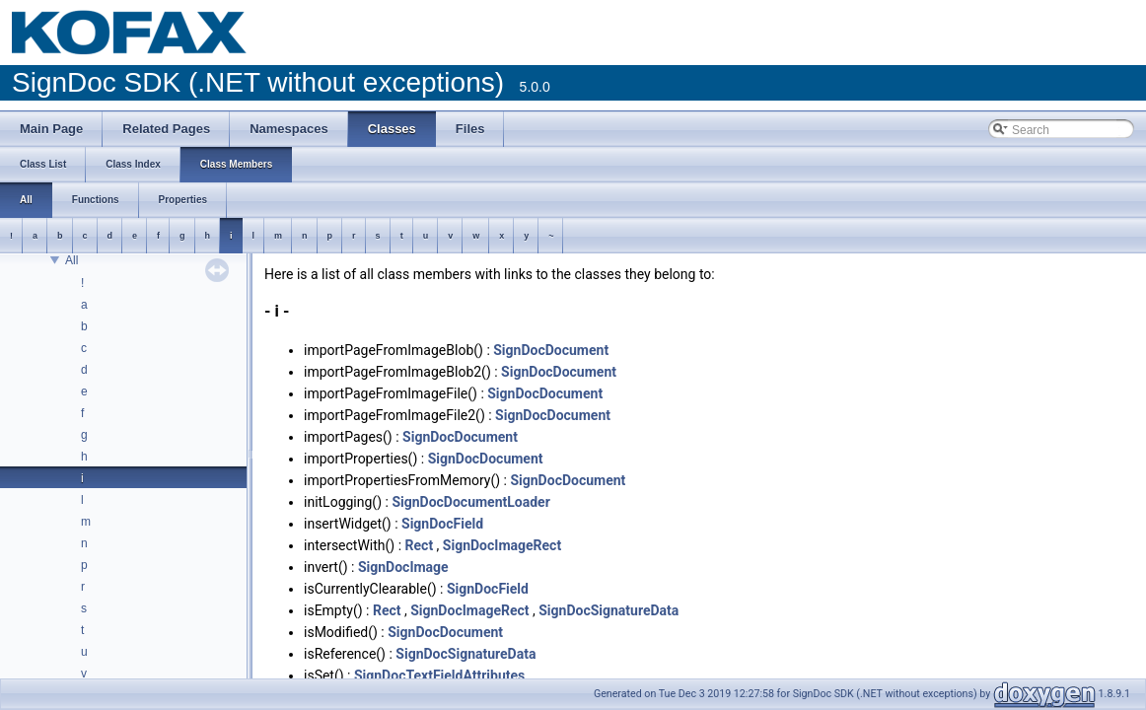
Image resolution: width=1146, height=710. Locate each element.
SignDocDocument (551, 350)
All (71, 260)
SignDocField (442, 524)
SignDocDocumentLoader (470, 502)
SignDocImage (403, 567)
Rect (419, 545)
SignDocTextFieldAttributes (439, 675)
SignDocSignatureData (608, 610)
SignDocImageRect (502, 545)
